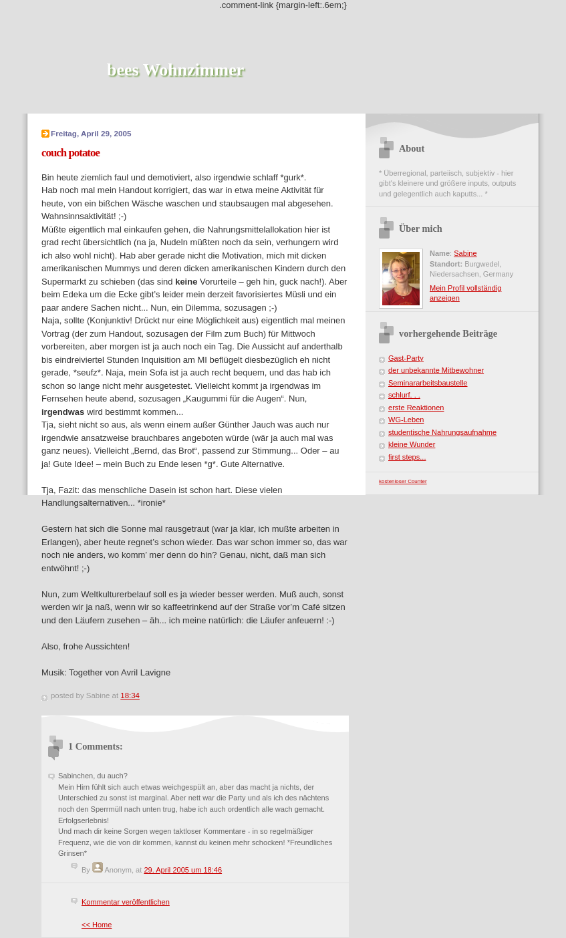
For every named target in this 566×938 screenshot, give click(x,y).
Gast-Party (406, 358)
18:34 (130, 695)
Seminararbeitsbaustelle (428, 383)
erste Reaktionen (416, 408)
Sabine (465, 253)
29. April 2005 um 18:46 (183, 870)
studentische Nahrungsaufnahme (442, 432)
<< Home (97, 925)
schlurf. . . (404, 395)
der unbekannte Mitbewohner (436, 370)
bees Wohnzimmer (175, 70)
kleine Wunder (411, 444)
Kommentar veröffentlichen (126, 902)
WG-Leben (406, 420)
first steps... (407, 457)
